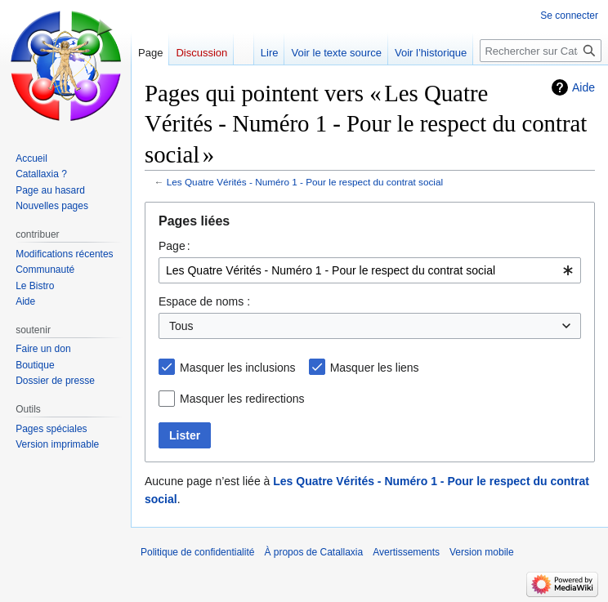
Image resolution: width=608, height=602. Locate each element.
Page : (174, 245)
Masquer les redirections (242, 398)
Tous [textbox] (181, 325)
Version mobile (481, 552)
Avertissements (406, 552)
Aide (583, 87)
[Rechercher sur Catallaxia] (540, 50)
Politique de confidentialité (197, 552)
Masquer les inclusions (238, 367)
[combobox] (370, 270)
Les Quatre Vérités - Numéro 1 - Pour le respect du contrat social (305, 181)
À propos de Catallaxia (313, 552)
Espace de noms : (204, 301)
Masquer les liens (374, 367)
